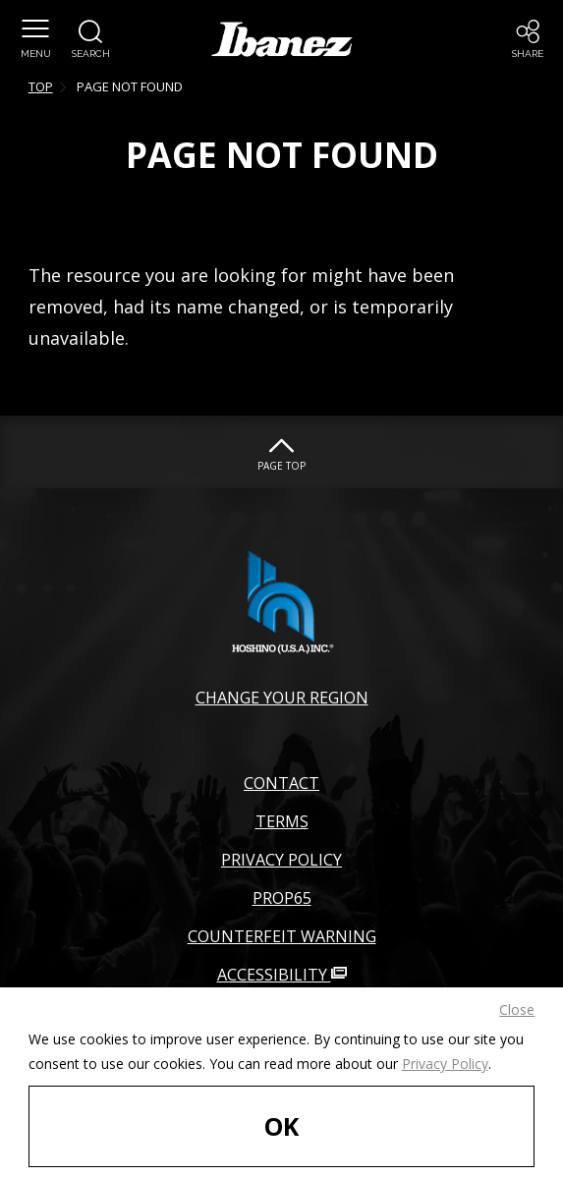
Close (517, 1009)
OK (281, 1126)
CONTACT (281, 783)
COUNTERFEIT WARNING (282, 936)
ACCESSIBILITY (282, 974)
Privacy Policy (445, 1063)
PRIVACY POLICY (281, 859)
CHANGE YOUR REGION (282, 697)
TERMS (282, 821)
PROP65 (282, 898)
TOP (40, 86)
